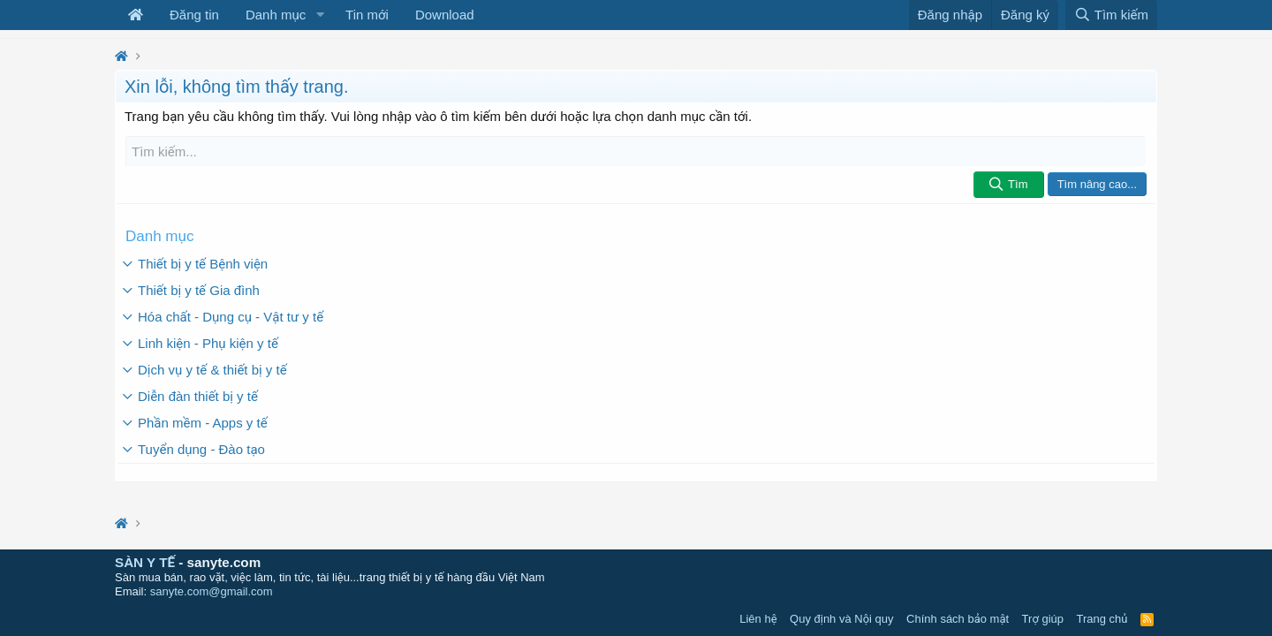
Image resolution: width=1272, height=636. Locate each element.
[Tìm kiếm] (636, 151)
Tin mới (367, 14)
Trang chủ (1102, 618)
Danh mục (276, 14)
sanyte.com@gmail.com (211, 591)
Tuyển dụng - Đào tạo (201, 449)
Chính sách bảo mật (957, 618)
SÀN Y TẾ (145, 562)
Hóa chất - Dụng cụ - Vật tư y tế (230, 316)
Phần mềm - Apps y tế (203, 422)
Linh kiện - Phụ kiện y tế (208, 343)
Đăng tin (194, 14)
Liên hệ (757, 618)
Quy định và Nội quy (842, 618)
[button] (319, 15)
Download (444, 14)
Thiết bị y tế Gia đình (199, 290)
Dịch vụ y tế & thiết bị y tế (212, 369)
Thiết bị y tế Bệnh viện (203, 263)
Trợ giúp (1043, 618)
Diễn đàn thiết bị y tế (198, 396)
